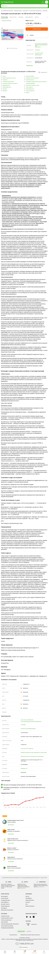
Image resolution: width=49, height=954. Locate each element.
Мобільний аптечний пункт (7, 910)
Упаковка (4, 89)
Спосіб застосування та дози (32, 85)
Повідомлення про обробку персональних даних (30, 934)
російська (29, 931)
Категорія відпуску (30, 90)
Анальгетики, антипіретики (35, 10)
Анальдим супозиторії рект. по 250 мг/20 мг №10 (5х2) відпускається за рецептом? (24, 788)
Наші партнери (4, 922)
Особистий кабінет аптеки (7, 918)
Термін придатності (6, 87)
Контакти (28, 902)
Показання (5, 79)
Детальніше (23, 888)
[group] (37, 23)
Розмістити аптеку (5, 916)
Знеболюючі (38, 46)
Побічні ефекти (29, 87)
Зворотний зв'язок (30, 900)
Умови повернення (5, 906)
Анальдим (45, 10)
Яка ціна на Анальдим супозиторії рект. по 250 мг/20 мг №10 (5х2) (22, 785)
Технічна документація (6, 920)
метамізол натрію (39, 53)
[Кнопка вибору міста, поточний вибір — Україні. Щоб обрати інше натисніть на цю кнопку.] (31, 20)
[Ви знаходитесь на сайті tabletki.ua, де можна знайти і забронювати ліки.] (7, 2)
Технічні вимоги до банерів (7, 925)
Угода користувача (13, 934)
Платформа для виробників (7, 927)
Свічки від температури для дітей (41, 45)
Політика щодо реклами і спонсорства (10, 923)
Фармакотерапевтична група (9, 78)
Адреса (27, 92)
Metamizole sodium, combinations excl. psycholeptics (32, 756)
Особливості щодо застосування (9, 83)
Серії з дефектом (5, 902)
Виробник (4, 90)
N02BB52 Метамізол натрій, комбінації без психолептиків (34, 752)
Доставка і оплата (5, 904)
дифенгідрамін (38, 54)
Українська (20, 931)
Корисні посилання (30, 906)
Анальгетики (25, 10)
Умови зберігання (30, 89)
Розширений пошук (5, 900)
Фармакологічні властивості (32, 78)
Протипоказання (30, 79)
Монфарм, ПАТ (24, 768)
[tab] (4, 17)
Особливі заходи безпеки (8, 81)
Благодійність (29, 898)
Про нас (27, 896)
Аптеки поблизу (4, 898)
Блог (27, 904)
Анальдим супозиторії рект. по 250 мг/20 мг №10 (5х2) (21, 13)
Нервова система (17, 10)
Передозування (6, 85)
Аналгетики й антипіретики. (27, 748)
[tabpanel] (24, 102)
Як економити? (4, 896)
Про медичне (4, 908)
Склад (3, 76)
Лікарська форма (30, 76)
